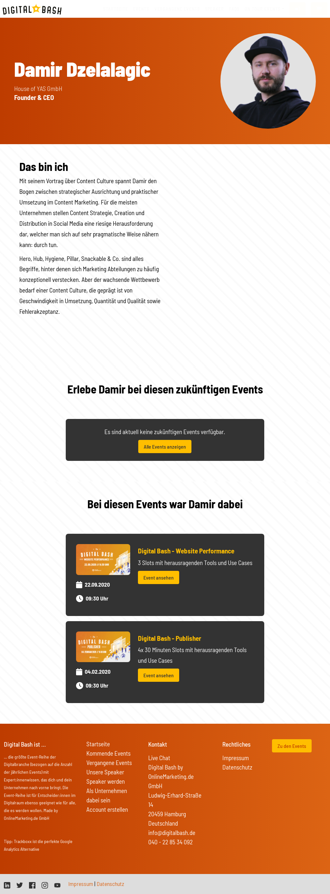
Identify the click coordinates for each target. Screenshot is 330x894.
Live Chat (159, 757)
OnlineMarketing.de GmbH (26, 818)
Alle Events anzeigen (165, 446)
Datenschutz (237, 767)
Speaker (214, 9)
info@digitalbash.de (171, 832)
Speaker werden (105, 781)
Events (141, 9)
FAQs (234, 9)
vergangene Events (177, 9)
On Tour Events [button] (262, 9)
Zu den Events (291, 746)
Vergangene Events (109, 762)
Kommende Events (108, 753)
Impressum (235, 757)
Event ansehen (158, 577)
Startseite (115, 9)
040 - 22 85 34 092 (170, 842)
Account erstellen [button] (107, 809)
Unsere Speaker (105, 772)
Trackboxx (23, 841)
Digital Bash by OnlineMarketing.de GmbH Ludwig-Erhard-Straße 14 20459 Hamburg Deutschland (174, 795)
